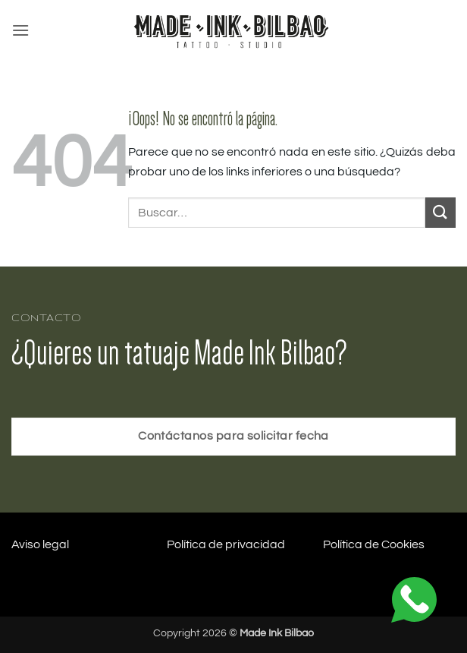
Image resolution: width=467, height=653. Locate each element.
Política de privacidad (226, 544)
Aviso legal (40, 544)
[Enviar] (440, 212)
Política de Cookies (374, 544)
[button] (20, 30)
